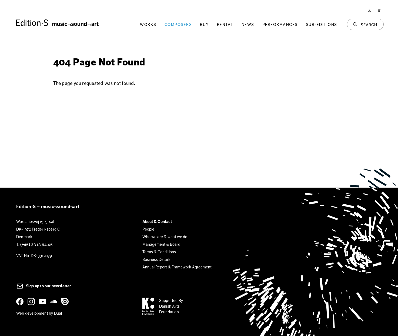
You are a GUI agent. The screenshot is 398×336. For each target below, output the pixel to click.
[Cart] (379, 10)
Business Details (156, 259)
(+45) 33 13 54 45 (36, 244)
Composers (178, 24)
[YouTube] (43, 301)
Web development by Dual (39, 313)
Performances (280, 24)
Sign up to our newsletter (43, 286)
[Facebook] (20, 301)
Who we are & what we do (164, 236)
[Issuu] (66, 301)
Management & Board (161, 244)
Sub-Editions (321, 24)
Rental (225, 24)
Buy (204, 24)
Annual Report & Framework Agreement (177, 267)
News (248, 24)
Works (148, 24)
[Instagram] (32, 301)
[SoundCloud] (54, 301)
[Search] (365, 24)
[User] (369, 10)
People (148, 229)
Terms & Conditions (159, 251)
